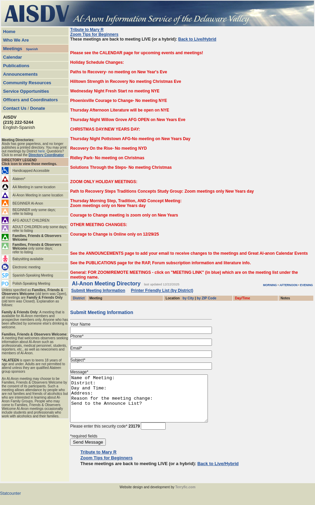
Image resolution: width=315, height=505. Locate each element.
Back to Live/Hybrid (197, 39)
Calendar (12, 57)
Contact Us (15, 108)
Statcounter (10, 502)
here (41, 151)
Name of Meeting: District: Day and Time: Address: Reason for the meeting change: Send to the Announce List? (147, 403)
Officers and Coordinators (30, 99)
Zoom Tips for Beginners (94, 34)
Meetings (12, 48)
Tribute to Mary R (86, 29)
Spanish (32, 49)
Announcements (20, 74)
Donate (37, 108)
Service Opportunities (26, 91)
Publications (16, 65)
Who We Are (16, 40)
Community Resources (27, 82)
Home (9, 31)
